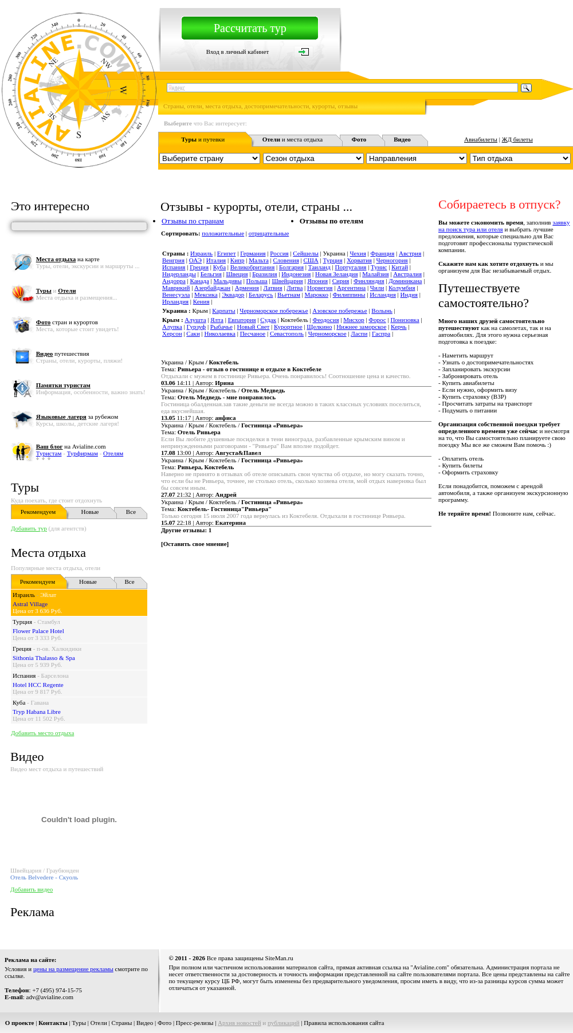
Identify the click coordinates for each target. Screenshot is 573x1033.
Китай (399, 267)
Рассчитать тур (250, 28)
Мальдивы (228, 280)
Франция (382, 253)
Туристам (49, 453)
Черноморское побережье (274, 310)
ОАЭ (195, 260)
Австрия (410, 253)
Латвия (272, 287)
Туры (25, 487)
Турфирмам (82, 453)
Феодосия (325, 319)
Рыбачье (221, 326)
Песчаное (253, 333)
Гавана (40, 702)
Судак (268, 319)
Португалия (351, 267)
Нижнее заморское (361, 326)
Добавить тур (29, 528)
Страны (122, 1022)
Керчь (399, 326)
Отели (99, 1022)
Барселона (55, 675)
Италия (216, 260)
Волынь (381, 310)
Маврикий (176, 287)
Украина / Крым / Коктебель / (223, 390)
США (310, 260)
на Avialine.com (71, 446)
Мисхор (353, 319)
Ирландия (175, 301)
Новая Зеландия (336, 273)
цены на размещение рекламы (73, 968)
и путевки (203, 139)
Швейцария (287, 280)
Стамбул (48, 621)
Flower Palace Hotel (38, 630)
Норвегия (319, 287)
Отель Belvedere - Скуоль (44, 877)
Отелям (113, 453)
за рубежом (77, 416)
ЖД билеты (517, 139)
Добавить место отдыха (42, 732)
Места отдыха (48, 552)
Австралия (407, 273)
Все (131, 511)
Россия (279, 253)
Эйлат (48, 594)
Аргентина (351, 287)
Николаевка (219, 333)
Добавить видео (31, 889)
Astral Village (30, 603)
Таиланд (319, 267)
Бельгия (211, 273)
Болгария (291, 267)
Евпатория (242, 319)
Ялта (216, 319)
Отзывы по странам (193, 221)
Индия (409, 294)
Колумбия (401, 287)
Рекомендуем (38, 511)
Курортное (288, 326)
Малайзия (375, 273)
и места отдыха (292, 139)
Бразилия (264, 273)
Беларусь (261, 294)
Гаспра (381, 333)
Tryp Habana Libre (37, 711)
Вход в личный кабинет (237, 51)
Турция (22, 621)
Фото (164, 1022)
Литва (294, 287)
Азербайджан (212, 287)
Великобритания (252, 267)
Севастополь (287, 333)
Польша (257, 280)
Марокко (316, 294)
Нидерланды (179, 273)
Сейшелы (305, 253)
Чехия (358, 253)
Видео (144, 1022)
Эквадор (233, 294)
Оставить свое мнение (195, 543)
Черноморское (327, 333)
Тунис (379, 267)
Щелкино (319, 326)
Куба (19, 702)
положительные (223, 233)
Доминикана (405, 280)
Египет (226, 253)
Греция (22, 648)
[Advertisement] (300, 640)
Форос (377, 319)
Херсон (172, 333)
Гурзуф (196, 326)
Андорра (174, 280)
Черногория (392, 260)
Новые (90, 511)
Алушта (195, 319)
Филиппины (349, 294)
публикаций (284, 1022)
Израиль (24, 594)
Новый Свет (253, 326)
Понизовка (404, 319)
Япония (317, 280)
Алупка (172, 326)
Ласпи (359, 333)
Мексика (205, 294)
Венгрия (173, 260)
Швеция (237, 273)
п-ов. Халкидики (59, 648)
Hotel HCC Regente (38, 684)
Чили (377, 287)
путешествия (62, 353)
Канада (199, 280)
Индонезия (296, 273)
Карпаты (223, 310)
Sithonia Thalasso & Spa (44, 657)
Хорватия (359, 260)
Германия (252, 253)
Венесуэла (176, 294)
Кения (201, 301)
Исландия (383, 294)
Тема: (241, 369)
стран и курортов (67, 322)
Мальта (259, 260)
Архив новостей (239, 1022)
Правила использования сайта (344, 1022)
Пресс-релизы (195, 1022)
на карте (68, 259)
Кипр (237, 260)
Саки (192, 333)
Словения (286, 260)
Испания (24, 675)
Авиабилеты (480, 139)
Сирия (341, 280)
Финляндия (369, 280)
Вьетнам (288, 294)
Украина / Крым (199, 362)
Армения (247, 287)
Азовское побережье (339, 310)
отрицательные (269, 233)
